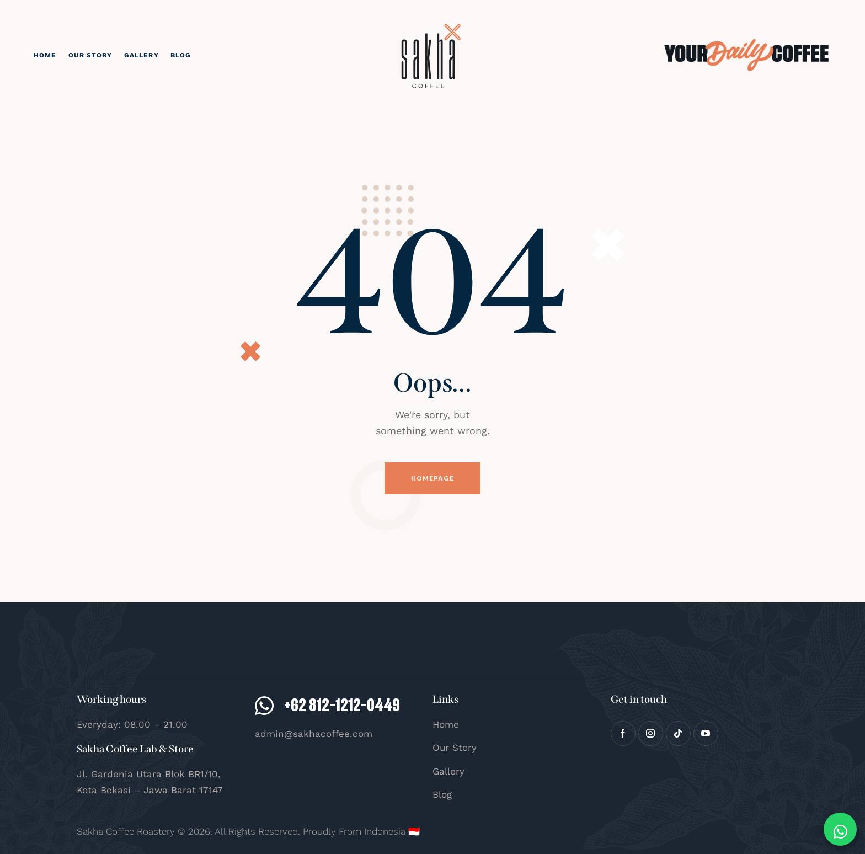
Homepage (433, 478)
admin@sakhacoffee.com (313, 733)
